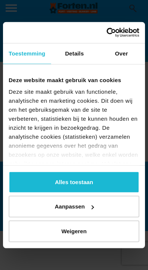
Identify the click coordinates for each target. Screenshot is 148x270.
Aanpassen (74, 206)
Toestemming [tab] (27, 53)
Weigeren (73, 231)
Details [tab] (74, 53)
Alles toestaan (74, 181)
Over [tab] (121, 53)
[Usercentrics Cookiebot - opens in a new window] (107, 33)
